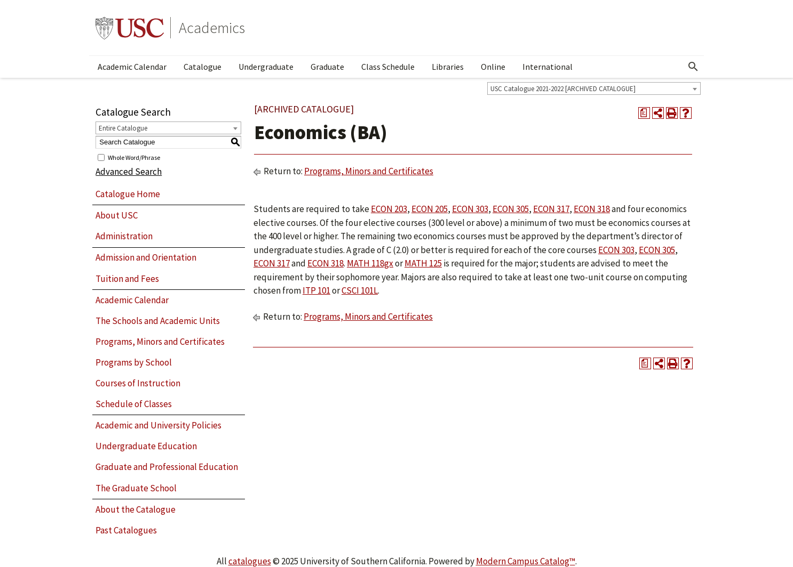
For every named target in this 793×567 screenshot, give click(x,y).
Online (493, 66)
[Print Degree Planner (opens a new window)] (644, 113)
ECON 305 (511, 209)
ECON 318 (592, 209)
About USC (117, 215)
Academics (212, 27)
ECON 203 (389, 209)
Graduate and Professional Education (167, 467)
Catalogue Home (128, 194)
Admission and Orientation (146, 257)
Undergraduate (266, 66)
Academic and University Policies (158, 425)
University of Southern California (130, 27)
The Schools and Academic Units (158, 321)
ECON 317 (551, 209)
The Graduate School (136, 488)
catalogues (249, 561)
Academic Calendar (132, 66)
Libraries (448, 66)
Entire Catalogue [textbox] (123, 128)
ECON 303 (470, 209)
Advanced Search (129, 171)
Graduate (327, 66)
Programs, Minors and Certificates (160, 341)
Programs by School (134, 362)
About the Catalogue (136, 509)
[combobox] (594, 88)
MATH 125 (423, 263)
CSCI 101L (360, 290)
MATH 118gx (370, 263)
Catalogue (202, 66)
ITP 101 (316, 290)
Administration (124, 236)
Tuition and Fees (127, 279)
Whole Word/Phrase (134, 157)
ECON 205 (429, 209)
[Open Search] (693, 66)
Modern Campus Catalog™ (525, 561)
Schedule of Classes (134, 404)
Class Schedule (388, 66)
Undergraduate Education (146, 446)
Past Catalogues (126, 530)
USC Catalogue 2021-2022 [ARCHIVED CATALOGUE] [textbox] (563, 88)
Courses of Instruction (138, 383)
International (547, 66)
